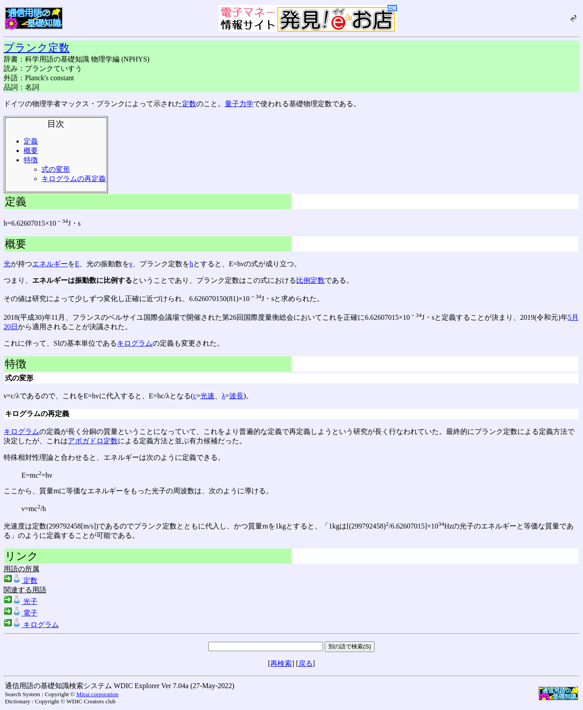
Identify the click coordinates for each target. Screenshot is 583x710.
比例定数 (310, 280)
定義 (31, 141)
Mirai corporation (97, 694)
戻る (305, 663)
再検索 (281, 663)
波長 (236, 396)
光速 (207, 396)
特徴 (31, 160)
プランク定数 (37, 48)
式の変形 (55, 169)
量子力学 (239, 103)
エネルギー (50, 264)
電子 (20, 613)
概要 (31, 150)
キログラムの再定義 (73, 178)
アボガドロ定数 (93, 441)
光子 (20, 601)
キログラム (135, 343)
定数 (189, 103)
